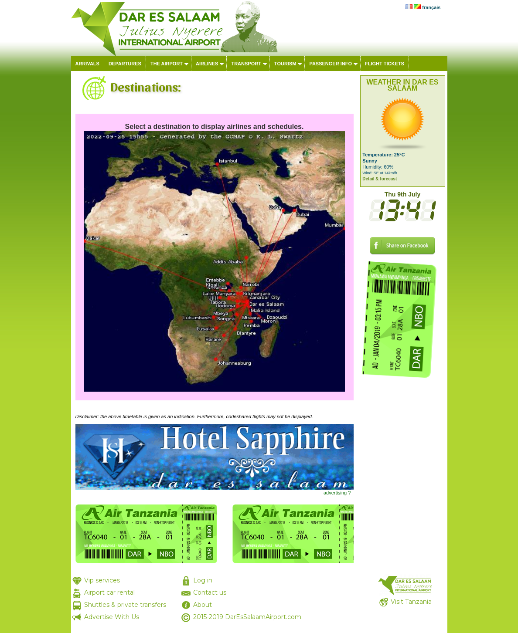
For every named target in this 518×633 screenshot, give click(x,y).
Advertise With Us (111, 617)
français (431, 7)
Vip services (102, 580)
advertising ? (337, 492)
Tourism (285, 63)
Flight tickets (384, 63)
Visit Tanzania (411, 602)
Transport (246, 63)
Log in (202, 580)
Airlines (207, 63)
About (202, 605)
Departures (125, 63)
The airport (166, 63)
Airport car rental (109, 592)
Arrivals (87, 63)
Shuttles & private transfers (125, 605)
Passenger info (330, 63)
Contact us (209, 592)
